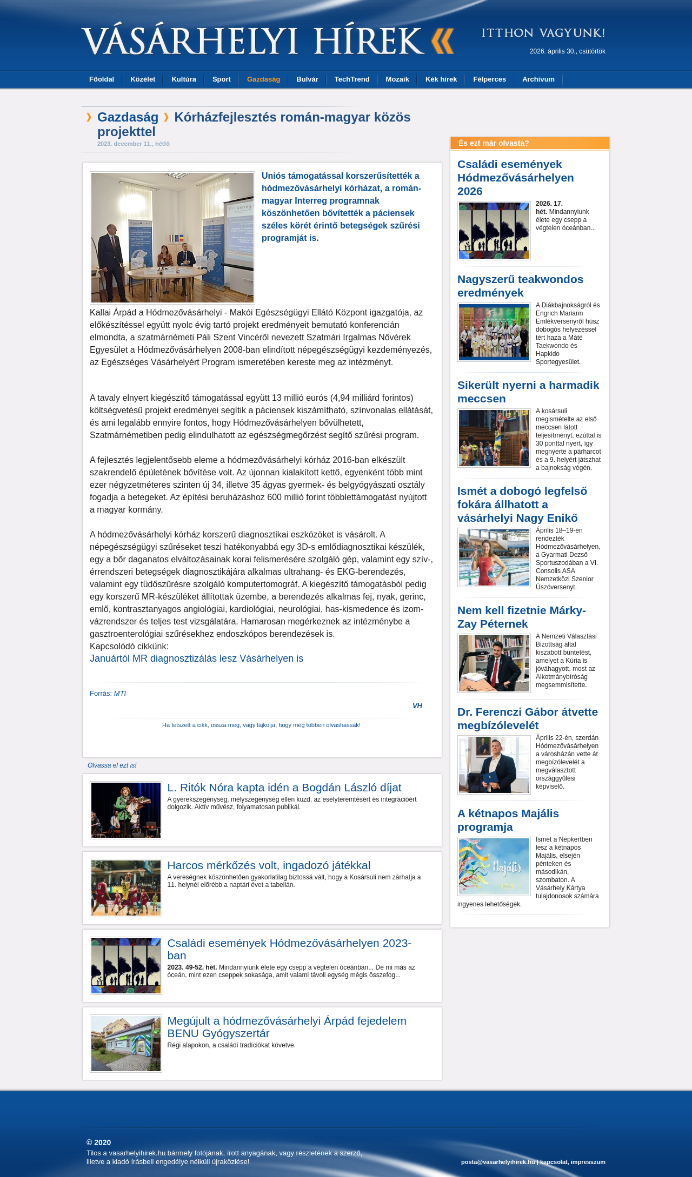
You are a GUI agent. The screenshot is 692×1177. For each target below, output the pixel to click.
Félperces (489, 79)
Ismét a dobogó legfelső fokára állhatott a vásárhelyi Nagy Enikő (522, 504)
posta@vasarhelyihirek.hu (498, 1162)
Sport (221, 79)
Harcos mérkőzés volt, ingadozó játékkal (269, 865)
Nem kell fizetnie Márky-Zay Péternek (521, 617)
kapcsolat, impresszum (573, 1162)
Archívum (538, 79)
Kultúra (183, 79)
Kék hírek (441, 79)
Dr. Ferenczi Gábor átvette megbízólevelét (527, 718)
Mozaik (397, 79)
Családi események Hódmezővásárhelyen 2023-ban (290, 949)
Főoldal (101, 79)
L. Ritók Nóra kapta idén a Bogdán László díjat (285, 787)
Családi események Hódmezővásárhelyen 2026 (515, 177)
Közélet (142, 79)
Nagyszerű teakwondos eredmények (520, 286)
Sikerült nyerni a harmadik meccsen (528, 392)
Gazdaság (263, 79)
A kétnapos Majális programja (508, 820)
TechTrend (352, 79)
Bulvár (307, 79)
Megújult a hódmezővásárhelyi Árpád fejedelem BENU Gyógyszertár (287, 1026)
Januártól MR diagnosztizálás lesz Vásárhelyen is (196, 658)
